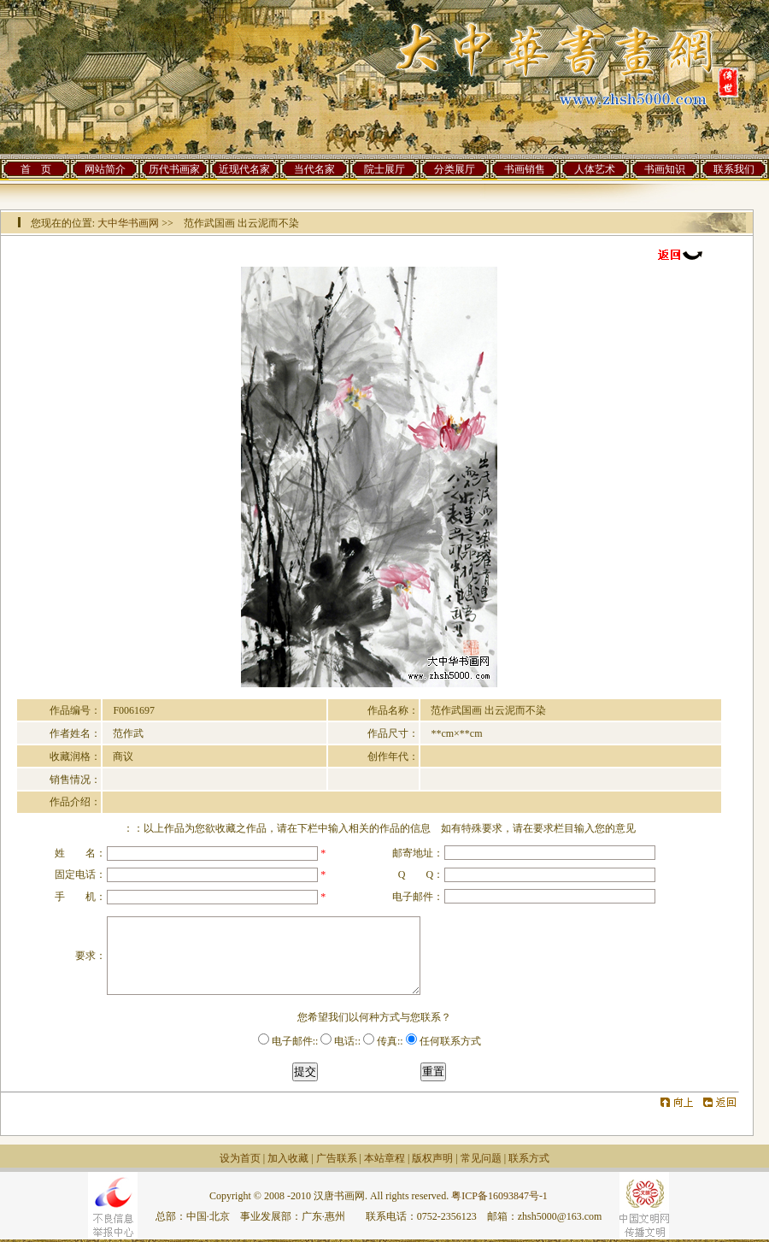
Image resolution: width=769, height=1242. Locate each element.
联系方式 (528, 1158)
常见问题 (481, 1158)
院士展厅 (384, 169)
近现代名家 (244, 169)
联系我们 (733, 169)
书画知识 (664, 169)
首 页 (36, 169)
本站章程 (384, 1158)
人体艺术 (594, 169)
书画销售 (524, 169)
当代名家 (314, 169)
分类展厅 (454, 169)
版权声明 (432, 1158)
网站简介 (105, 169)
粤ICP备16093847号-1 (499, 1196)
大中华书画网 (128, 223)
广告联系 (336, 1158)
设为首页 (240, 1158)
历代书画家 (174, 169)
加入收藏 (287, 1158)
